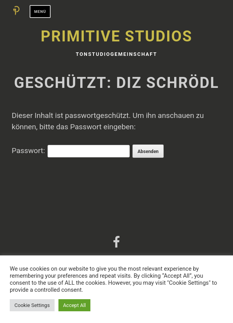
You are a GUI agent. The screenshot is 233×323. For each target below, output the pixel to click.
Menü (40, 11)
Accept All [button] (74, 305)
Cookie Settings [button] (32, 305)
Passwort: (71, 150)
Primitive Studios (116, 36)
